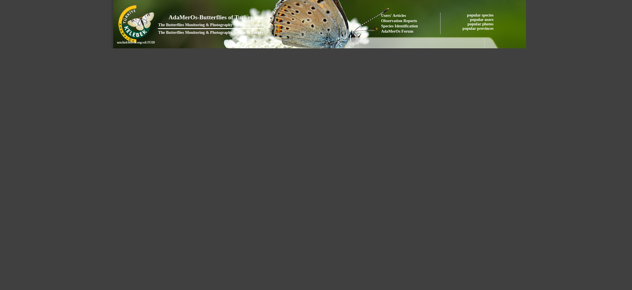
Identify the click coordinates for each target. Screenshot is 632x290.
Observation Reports (399, 21)
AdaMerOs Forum (397, 31)
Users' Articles (393, 15)
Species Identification (399, 26)
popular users (482, 19)
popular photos (481, 24)
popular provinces (478, 28)
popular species (481, 15)
